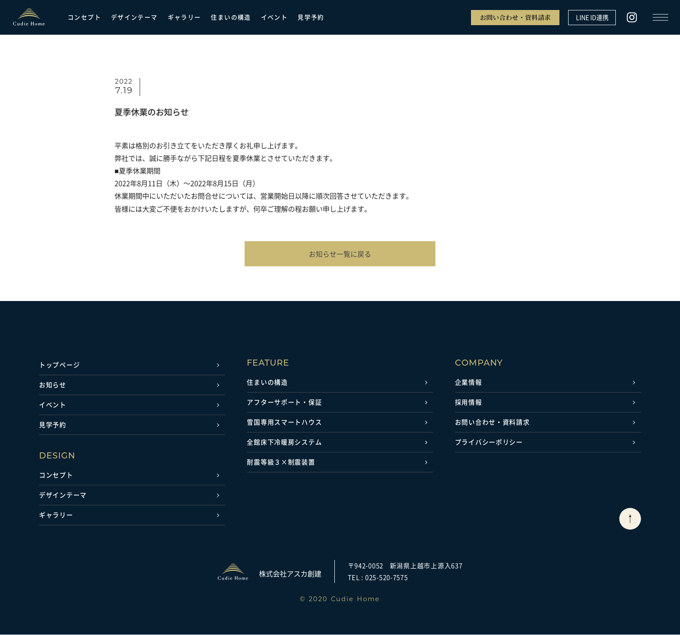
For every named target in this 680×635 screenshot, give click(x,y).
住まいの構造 (231, 17)
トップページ (59, 365)
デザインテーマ (134, 17)
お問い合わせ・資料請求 (515, 17)
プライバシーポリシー (489, 442)
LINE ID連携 (592, 17)
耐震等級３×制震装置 (281, 462)
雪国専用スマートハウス (284, 422)
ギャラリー (184, 17)
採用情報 (468, 402)
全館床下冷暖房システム (284, 442)
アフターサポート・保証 (284, 402)
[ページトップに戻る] (630, 519)
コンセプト (84, 17)
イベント (274, 17)
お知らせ (52, 385)
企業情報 (468, 382)
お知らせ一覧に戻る (340, 254)
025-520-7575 (386, 577)
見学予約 (311, 17)
